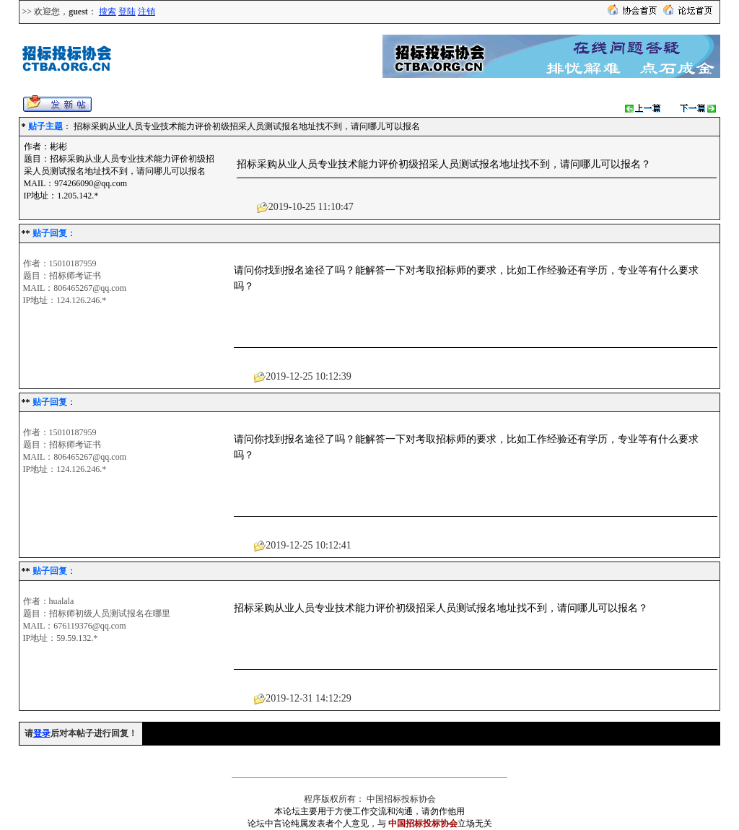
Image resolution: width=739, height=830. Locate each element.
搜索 (107, 11)
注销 (146, 11)
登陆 (127, 11)
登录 (42, 733)
